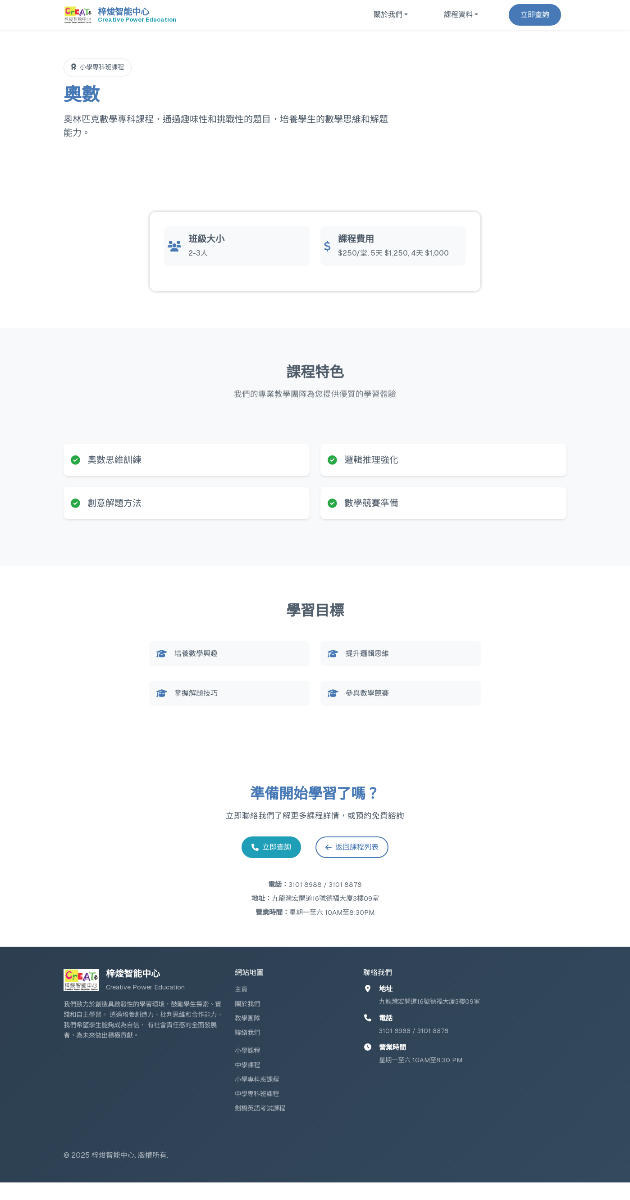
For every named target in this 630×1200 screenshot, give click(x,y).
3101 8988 (305, 902)
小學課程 (247, 1068)
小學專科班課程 (257, 1097)
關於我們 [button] (388, 14)
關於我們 (247, 1021)
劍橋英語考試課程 (260, 1126)
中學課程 (247, 1083)
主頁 (241, 1007)
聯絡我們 (247, 1050)
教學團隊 (247, 1036)
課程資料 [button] (458, 14)
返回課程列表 (356, 863)
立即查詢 (534, 14)
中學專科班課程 (257, 1111)
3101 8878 (345, 902)
